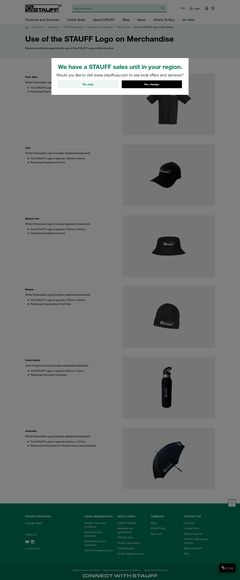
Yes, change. (152, 84)
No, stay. (88, 84)
